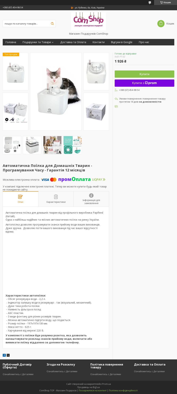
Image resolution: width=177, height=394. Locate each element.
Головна (10, 42)
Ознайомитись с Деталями (18, 374)
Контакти (98, 42)
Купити (144, 74)
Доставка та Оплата (73, 42)
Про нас (144, 42)
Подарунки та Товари (36, 42)
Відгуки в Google (121, 42)
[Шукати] (52, 23)
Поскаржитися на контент (93, 390)
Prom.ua (106, 384)
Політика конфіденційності (123, 390)
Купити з (144, 83)
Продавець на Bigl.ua (88, 387)
